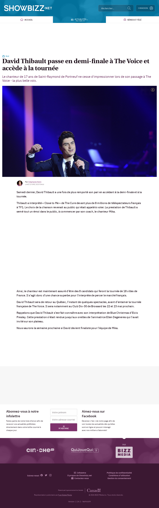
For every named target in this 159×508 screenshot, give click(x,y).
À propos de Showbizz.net (79, 475)
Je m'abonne (64, 427)
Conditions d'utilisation (119, 475)
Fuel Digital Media (65, 495)
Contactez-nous (80, 478)
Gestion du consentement (119, 478)
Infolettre (80, 472)
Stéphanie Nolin (34, 181)
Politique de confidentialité (119, 472)
